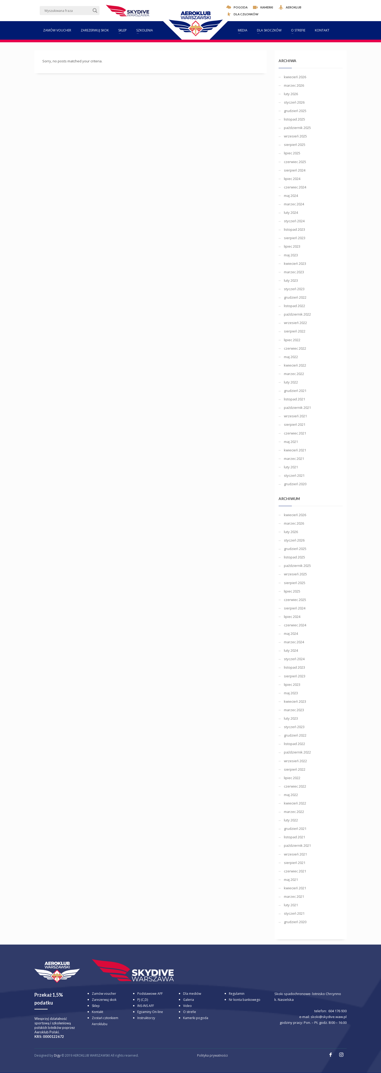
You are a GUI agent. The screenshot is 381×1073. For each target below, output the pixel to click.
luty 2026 (291, 93)
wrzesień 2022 (295, 322)
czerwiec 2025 (295, 161)
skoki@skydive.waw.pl (329, 1016)
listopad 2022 (294, 305)
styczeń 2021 (294, 475)
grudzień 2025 (295, 110)
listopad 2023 (294, 229)
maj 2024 (291, 195)
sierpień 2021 (294, 424)
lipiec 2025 (292, 153)
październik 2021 (297, 407)
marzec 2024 (294, 204)
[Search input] (67, 10)
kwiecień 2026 (295, 77)
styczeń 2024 (294, 221)
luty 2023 (291, 280)
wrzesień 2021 (295, 416)
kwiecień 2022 (295, 365)
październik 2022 (297, 314)
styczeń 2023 (294, 288)
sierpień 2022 (294, 331)
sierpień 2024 (294, 170)
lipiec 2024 (292, 178)
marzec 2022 (294, 373)
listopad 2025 (294, 119)
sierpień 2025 (294, 144)
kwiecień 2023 (295, 263)
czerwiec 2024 (295, 187)
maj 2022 (291, 356)
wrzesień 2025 (295, 136)
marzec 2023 (294, 272)
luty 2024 (291, 212)
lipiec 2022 (292, 339)
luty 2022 (291, 382)
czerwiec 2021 (295, 433)
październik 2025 (297, 127)
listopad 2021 (294, 399)
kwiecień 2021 (295, 450)
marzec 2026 (294, 85)
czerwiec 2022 (295, 348)
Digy (57, 1055)
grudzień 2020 (295, 484)
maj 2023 (291, 255)
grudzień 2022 (295, 297)
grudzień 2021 (295, 390)
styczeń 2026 (294, 102)
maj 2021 (291, 441)
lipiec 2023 (292, 246)
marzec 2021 (294, 458)
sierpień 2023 (294, 237)
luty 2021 (291, 467)
